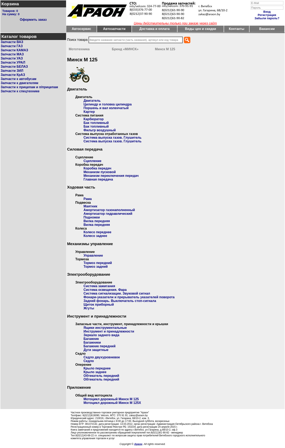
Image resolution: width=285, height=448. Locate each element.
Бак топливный (96, 123)
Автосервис (81, 29)
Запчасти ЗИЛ (12, 70)
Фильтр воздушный (100, 130)
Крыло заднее (95, 372)
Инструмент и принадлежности (109, 331)
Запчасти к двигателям (19, 83)
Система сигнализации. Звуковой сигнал (117, 293)
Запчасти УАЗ (12, 58)
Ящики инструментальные (105, 327)
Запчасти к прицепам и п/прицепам (29, 87)
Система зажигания (99, 286)
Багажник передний (100, 346)
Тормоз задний (96, 266)
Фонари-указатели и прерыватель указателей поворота (129, 297)
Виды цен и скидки (200, 29)
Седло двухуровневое (102, 357)
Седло (89, 361)
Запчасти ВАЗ (12, 42)
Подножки (92, 217)
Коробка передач (97, 168)
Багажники (92, 342)
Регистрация (267, 15)
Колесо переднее (97, 232)
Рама (88, 199)
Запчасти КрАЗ (13, 75)
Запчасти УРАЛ (13, 62)
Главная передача (98, 179)
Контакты (236, 29)
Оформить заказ (33, 19)
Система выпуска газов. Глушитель (113, 137)
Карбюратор (94, 119)
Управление (93, 255)
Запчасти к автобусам (18, 79)
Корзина (10, 3)
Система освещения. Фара (105, 289)
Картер (89, 111)
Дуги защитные (96, 350)
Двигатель (92, 100)
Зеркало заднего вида (101, 335)
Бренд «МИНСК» (125, 49)
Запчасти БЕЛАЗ (14, 66)
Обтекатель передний (101, 375)
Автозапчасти (114, 29)
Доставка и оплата (154, 29)
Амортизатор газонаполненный (109, 210)
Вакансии (267, 29)
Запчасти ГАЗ (12, 46)
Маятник (90, 206)
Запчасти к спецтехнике (20, 91)
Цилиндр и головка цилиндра (108, 104)
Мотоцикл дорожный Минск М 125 (111, 399)
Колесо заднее (95, 236)
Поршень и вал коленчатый (106, 108)
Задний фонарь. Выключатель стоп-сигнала (120, 301)
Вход (267, 11)
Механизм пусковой (100, 172)
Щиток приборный (99, 304)
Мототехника (79, 49)
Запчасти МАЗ (12, 54)
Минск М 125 (165, 49)
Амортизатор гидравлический (108, 213)
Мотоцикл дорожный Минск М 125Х (112, 403)
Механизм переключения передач (111, 175)
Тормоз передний (98, 263)
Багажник (91, 339)
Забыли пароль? (267, 18)
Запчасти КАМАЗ (14, 50)
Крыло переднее (97, 368)
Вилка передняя (97, 221)
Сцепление (92, 161)
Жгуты (89, 308)
